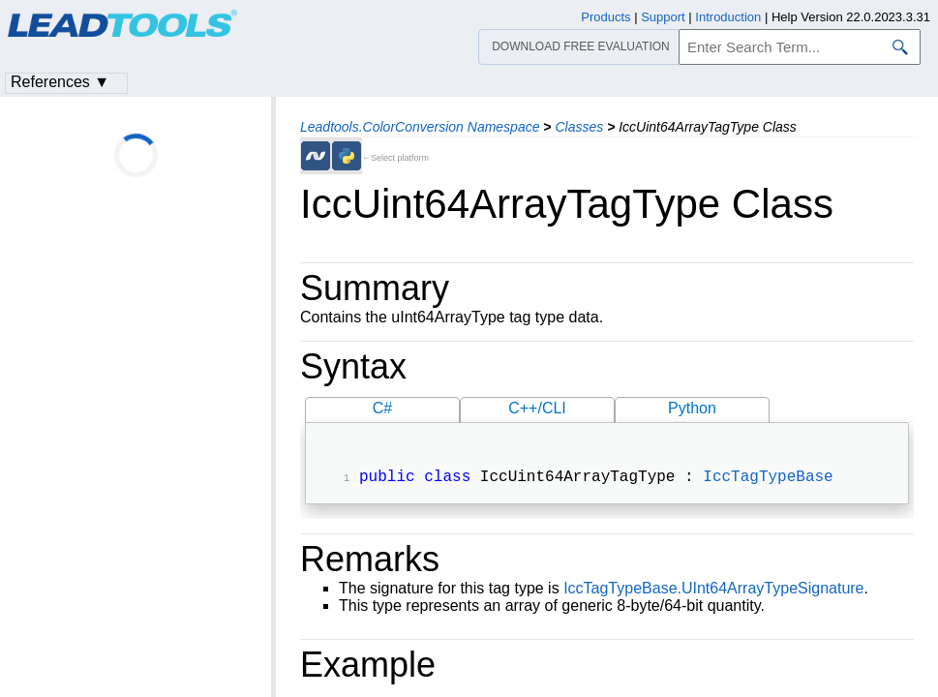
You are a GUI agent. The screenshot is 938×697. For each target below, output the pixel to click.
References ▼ (60, 82)
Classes (579, 127)
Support (663, 17)
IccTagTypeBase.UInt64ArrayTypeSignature (713, 590)
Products (605, 17)
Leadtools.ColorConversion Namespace (419, 127)
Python (692, 408)
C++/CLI (537, 408)
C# (382, 408)
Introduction (728, 17)
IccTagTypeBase (767, 479)
